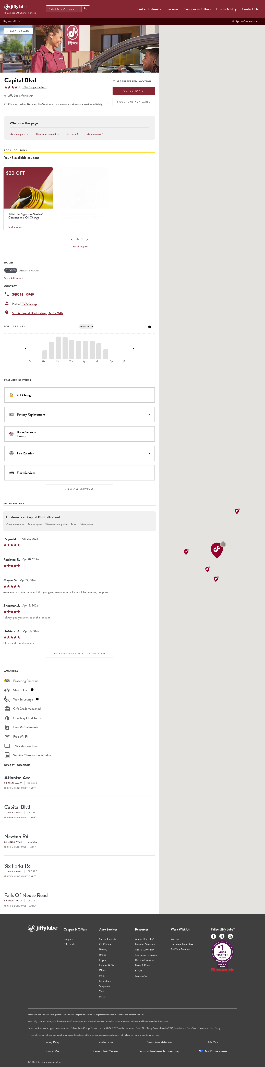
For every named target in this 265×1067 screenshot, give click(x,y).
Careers (175, 939)
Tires (101, 991)
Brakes (102, 955)
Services (172, 9)
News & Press (142, 965)
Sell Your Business (180, 949)
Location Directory (145, 944)
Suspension (105, 986)
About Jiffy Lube (144, 939)
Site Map (213, 1042)
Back (19, 30)
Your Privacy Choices (216, 1051)
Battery (103, 949)
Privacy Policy (52, 1042)
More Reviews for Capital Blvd (79, 653)
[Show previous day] (26, 349)
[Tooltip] (149, 326)
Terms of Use (52, 1051)
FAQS (138, 970)
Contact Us (250, 9)
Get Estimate (133, 91)
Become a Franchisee (182, 944)
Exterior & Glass (107, 965)
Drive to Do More (144, 960)
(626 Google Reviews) (34, 87)
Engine (102, 960)
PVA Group (29, 303)
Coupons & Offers (197, 9)
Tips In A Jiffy (226, 9)
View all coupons (79, 246)
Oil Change (105, 944)
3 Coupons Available (134, 102)
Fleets (102, 997)
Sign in (245, 21)
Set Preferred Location (132, 82)
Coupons (68, 939)
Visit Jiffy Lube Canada (105, 1051)
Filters (102, 970)
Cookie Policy (106, 1042)
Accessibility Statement (159, 1042)
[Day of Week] (86, 326)
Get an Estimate (149, 9)
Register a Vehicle (11, 21)
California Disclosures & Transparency (159, 1051)
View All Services (79, 488)
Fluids (102, 976)
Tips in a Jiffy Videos (146, 955)
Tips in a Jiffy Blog (144, 949)
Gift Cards (69, 944)
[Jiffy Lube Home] (15, 7)
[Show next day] (133, 349)
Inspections (105, 981)
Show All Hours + (13, 278)
